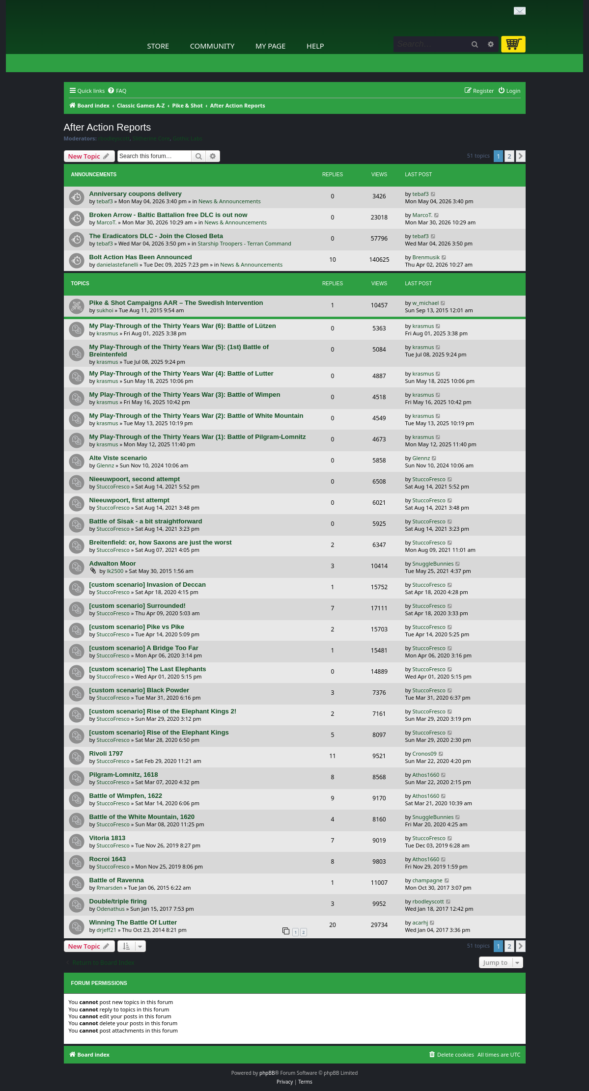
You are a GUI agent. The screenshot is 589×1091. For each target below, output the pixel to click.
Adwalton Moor (112, 563)
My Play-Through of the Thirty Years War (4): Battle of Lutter (181, 373)
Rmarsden (110, 887)
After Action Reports (107, 127)
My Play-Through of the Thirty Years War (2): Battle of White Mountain (196, 415)
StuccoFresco (113, 486)
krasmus (107, 333)
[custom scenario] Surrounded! (137, 605)
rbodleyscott (114, 138)
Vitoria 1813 (107, 838)
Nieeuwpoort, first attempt (129, 500)
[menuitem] (116, 91)
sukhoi (105, 310)
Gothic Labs (187, 138)
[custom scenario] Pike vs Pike (137, 626)
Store (158, 46)
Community (212, 46)
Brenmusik (426, 257)
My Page (270, 46)
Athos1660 (426, 774)
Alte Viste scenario (118, 458)
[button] (521, 156)
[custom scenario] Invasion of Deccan (147, 584)
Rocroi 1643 (107, 859)
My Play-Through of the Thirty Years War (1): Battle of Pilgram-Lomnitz (197, 436)
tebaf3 (105, 201)
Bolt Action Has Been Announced (140, 257)
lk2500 (115, 570)
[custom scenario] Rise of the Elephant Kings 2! (163, 711)
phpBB (267, 1072)
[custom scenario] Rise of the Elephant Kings (159, 732)
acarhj (420, 922)
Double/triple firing (118, 901)
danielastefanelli (118, 264)
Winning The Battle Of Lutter (133, 922)
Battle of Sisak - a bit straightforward (145, 521)
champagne (428, 880)
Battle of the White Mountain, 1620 (142, 816)
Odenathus (111, 908)
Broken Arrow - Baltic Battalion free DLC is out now (168, 214)
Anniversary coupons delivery (135, 193)
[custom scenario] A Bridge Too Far (143, 648)
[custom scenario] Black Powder (139, 690)
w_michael (426, 302)
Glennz (105, 465)
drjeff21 (107, 929)
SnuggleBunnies (433, 563)
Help (315, 46)
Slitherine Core (151, 138)
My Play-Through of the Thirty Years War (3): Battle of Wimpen (184, 394)
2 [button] (509, 156)
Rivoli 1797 (106, 753)
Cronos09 (425, 753)
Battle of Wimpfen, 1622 (126, 795)
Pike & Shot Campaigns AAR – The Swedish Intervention (176, 302)
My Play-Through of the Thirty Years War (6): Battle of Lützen (182, 325)
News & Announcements (229, 201)
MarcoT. (107, 222)
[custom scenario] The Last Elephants (147, 669)
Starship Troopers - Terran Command (244, 243)
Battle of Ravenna (116, 880)
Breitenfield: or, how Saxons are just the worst (160, 542)
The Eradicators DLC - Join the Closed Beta (156, 236)
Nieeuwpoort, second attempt (134, 479)
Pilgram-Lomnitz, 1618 (123, 774)
